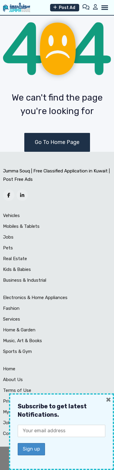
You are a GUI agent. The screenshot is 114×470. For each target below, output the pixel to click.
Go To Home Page (57, 142)
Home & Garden (19, 330)
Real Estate (15, 258)
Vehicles (11, 215)
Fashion (11, 308)
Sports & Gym (17, 351)
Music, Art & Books (22, 340)
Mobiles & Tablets (21, 226)
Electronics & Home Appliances (35, 297)
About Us (13, 379)
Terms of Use (17, 390)
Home (9, 369)
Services (11, 319)
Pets (8, 248)
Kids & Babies (17, 269)
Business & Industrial (24, 280)
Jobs (8, 237)
